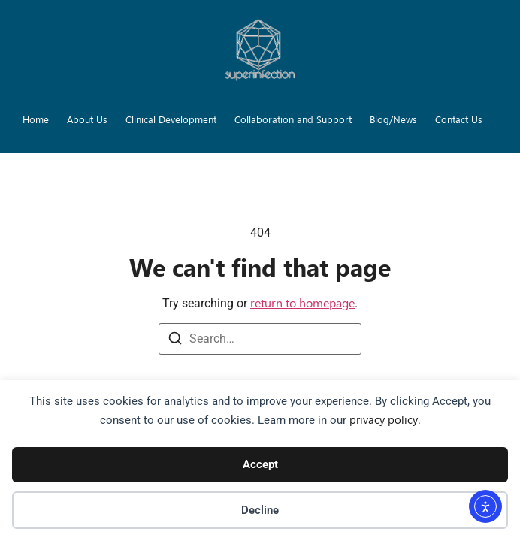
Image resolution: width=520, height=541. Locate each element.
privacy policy (383, 419)
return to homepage (302, 302)
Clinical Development (170, 119)
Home (36, 119)
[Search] (175, 341)
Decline (260, 510)
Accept (260, 464)
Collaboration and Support (293, 119)
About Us (87, 119)
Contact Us (458, 119)
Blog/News (393, 119)
